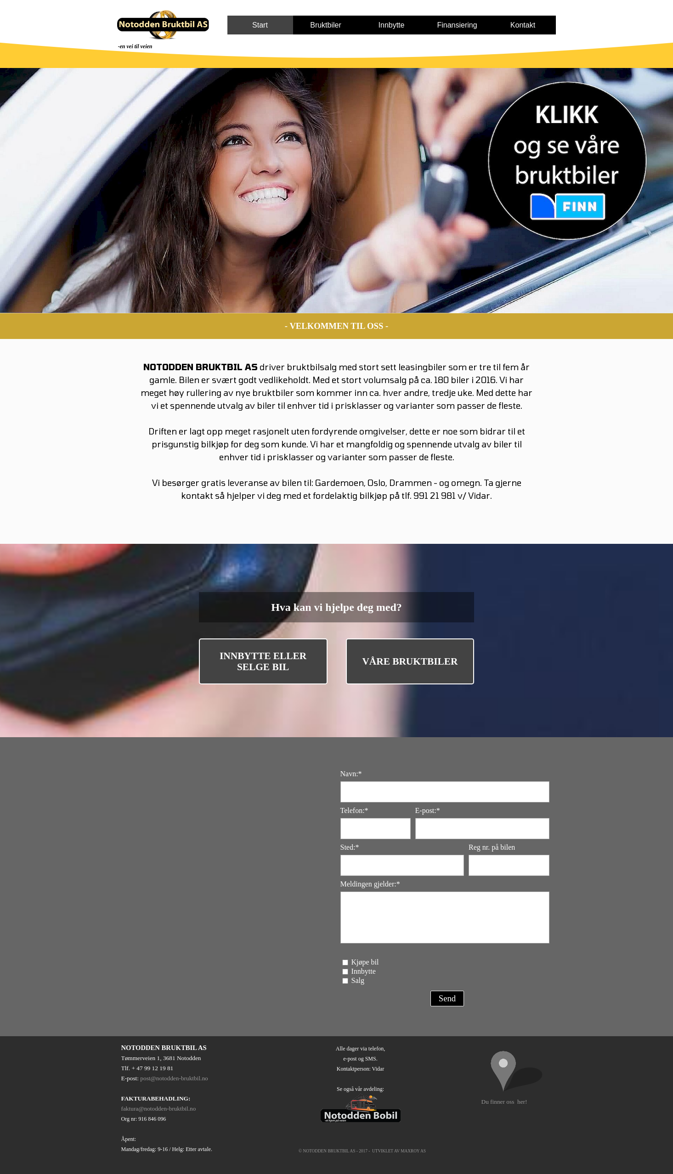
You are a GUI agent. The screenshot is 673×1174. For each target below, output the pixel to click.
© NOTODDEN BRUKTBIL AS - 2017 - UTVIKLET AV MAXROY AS (362, 1151)
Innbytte (392, 25)
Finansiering (457, 25)
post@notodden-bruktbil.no (174, 1078)
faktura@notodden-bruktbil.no (158, 1108)
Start (260, 25)
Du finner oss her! (504, 1101)
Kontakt (522, 25)
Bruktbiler (325, 25)
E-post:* (427, 810)
